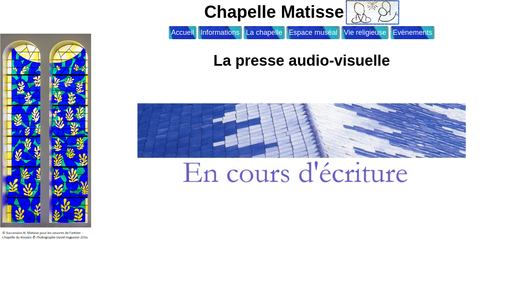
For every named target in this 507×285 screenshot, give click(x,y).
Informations (220, 32)
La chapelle (264, 32)
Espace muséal (313, 32)
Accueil (182, 32)
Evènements (413, 32)
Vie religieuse (365, 32)
